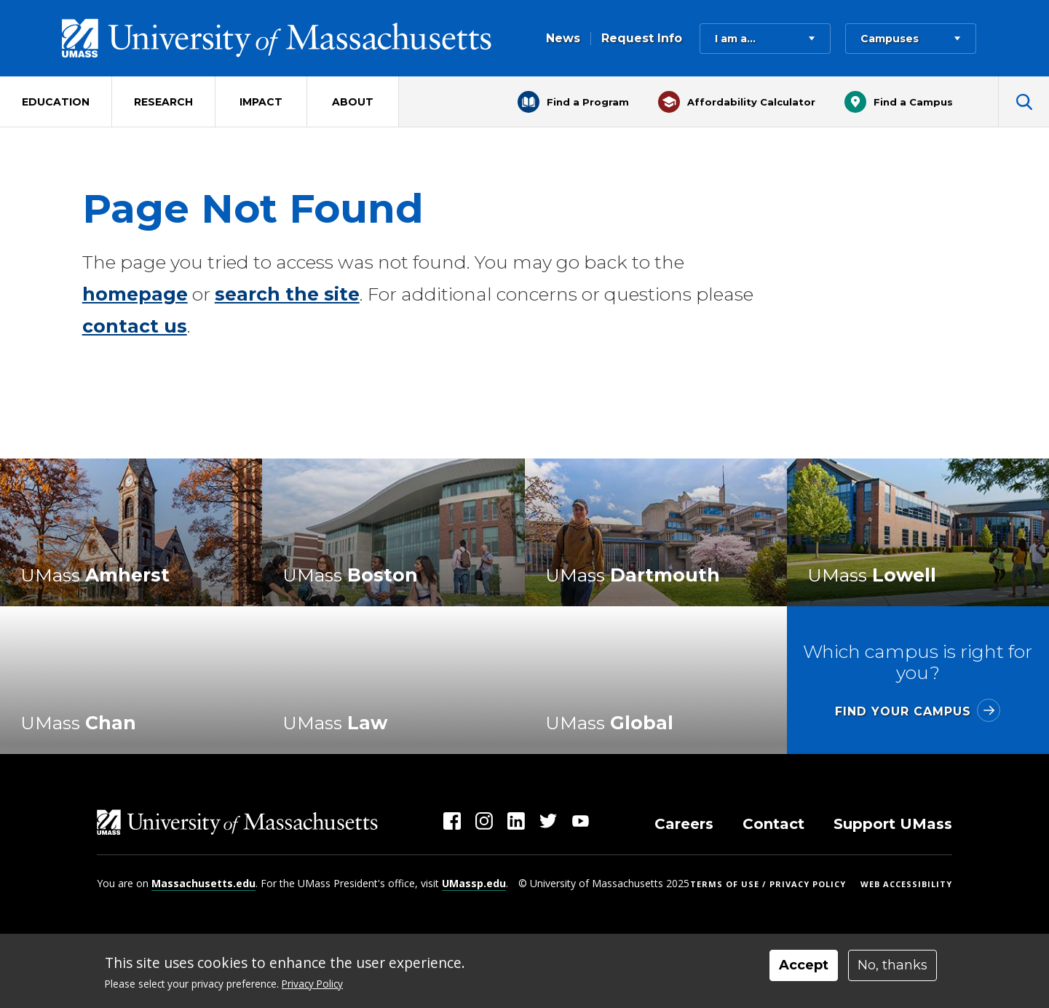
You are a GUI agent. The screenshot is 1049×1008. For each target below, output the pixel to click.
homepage (135, 294)
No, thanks (892, 965)
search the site (287, 294)
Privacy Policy (312, 984)
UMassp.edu (474, 883)
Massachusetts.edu (203, 883)
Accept (803, 965)
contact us (134, 326)
